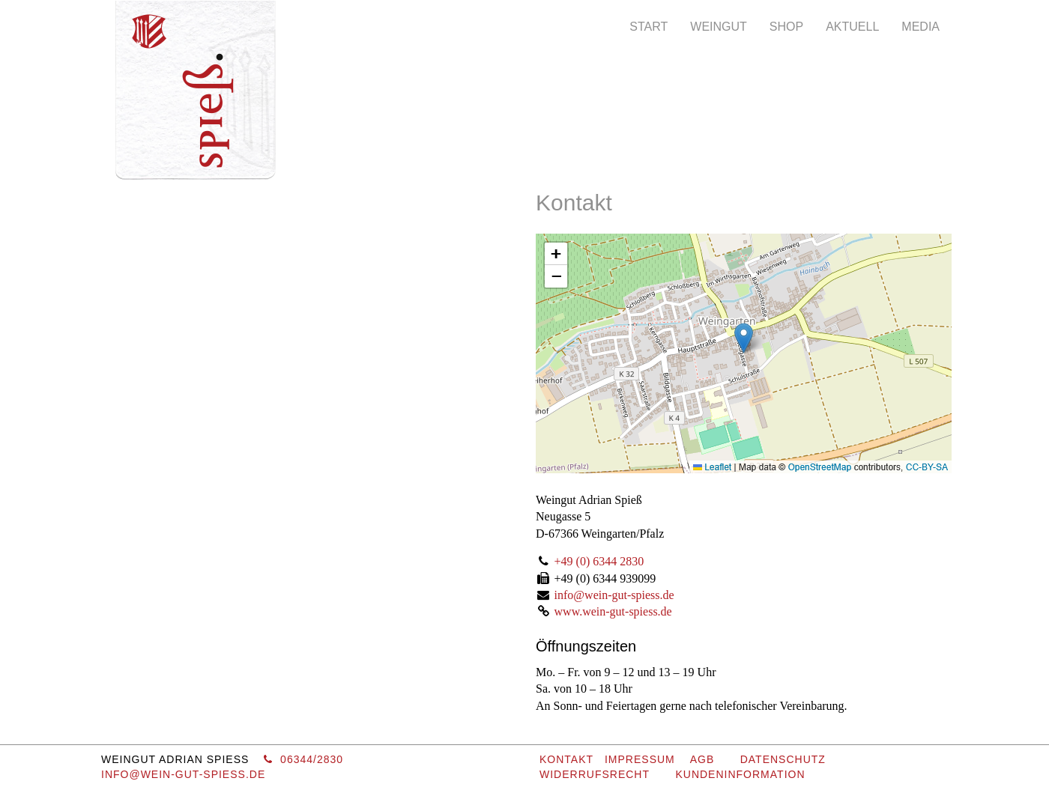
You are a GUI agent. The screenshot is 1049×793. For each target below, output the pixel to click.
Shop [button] (786, 26)
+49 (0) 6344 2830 (599, 561)
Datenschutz (783, 759)
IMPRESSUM (640, 759)
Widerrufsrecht (594, 774)
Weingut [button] (718, 26)
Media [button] (920, 26)
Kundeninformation (740, 774)
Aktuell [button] (852, 26)
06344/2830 (303, 759)
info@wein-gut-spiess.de (614, 595)
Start (648, 26)
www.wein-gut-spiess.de (613, 611)
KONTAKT (566, 759)
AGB (702, 759)
